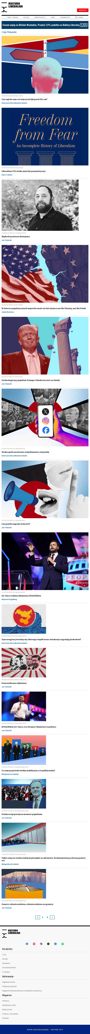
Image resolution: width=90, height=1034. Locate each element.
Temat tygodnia (12, 19)
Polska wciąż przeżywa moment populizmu (21, 817)
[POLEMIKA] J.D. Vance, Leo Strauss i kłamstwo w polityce (28, 729)
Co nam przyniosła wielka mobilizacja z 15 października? (28, 773)
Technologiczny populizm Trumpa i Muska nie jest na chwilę (29, 382)
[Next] (52, 917)
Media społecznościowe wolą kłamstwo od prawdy (25, 454)
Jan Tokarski (7, 242)
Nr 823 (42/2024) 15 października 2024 (15, 769)
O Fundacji (6, 971)
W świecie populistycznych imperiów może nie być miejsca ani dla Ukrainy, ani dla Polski (43, 311)
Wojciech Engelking (9, 602)
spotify (63, 943)
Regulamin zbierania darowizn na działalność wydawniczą (22, 990)
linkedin (55, 943)
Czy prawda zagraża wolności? (15, 526)
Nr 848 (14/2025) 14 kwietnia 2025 (14, 235)
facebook (27, 943)
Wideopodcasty (40, 19)
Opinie (53, 19)
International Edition (9, 967)
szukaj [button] (80, 19)
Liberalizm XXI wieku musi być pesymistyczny (23, 173)
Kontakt (5, 958)
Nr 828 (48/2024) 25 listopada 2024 (14, 726)
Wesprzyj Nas (7, 1009)
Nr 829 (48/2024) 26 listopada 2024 (14, 638)
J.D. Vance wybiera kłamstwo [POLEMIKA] (21, 598)
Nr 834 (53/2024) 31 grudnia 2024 (13, 451)
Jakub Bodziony (8, 314)
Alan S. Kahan (7, 177)
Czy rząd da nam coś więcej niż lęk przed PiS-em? (24, 102)
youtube (34, 943)
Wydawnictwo (65, 19)
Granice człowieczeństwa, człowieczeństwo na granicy (26, 904)
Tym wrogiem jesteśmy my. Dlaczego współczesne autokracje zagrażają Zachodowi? (40, 642)
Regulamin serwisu (8, 981)
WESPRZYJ (82, 12)
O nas (4, 954)
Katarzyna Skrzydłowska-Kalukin (14, 105)
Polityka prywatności (9, 986)
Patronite (5, 1017)
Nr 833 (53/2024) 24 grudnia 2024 (13, 594)
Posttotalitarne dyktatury (13, 685)
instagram (41, 943)
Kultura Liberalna (15, 8)
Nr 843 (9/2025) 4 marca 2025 (12, 307)
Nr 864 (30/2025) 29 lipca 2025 (12, 98)
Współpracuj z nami (9, 1004)
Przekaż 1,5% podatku (10, 1013)
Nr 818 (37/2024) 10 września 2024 (14, 857)
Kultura (26, 19)
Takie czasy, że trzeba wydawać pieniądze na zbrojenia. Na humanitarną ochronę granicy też (44, 860)
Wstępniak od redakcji (10, 776)
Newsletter (6, 963)
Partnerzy (5, 1000)
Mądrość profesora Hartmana (15, 239)
